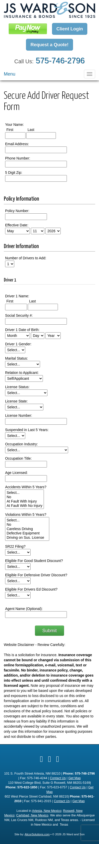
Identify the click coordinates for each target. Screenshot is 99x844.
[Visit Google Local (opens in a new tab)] (49, 759)
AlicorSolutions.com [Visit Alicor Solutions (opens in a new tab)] (37, 834)
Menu (9, 74)
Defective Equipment (27, 533)
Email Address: (17, 144)
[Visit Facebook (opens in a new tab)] (41, 759)
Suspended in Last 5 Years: (26, 430)
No (24, 497)
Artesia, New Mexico (46, 811)
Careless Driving (27, 529)
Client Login (69, 28)
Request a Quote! (49, 44)
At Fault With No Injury (24, 506)
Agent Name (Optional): (24, 609)
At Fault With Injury (24, 501)
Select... (24, 493)
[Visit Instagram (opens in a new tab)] (58, 759)
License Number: (18, 415)
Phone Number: (17, 158)
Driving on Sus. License (27, 537)
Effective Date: (16, 225)
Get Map (74, 778)
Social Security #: (19, 315)
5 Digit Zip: (13, 172)
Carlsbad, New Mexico (32, 815)
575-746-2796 (60, 60)
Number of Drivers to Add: (25, 258)
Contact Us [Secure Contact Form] (58, 778)
